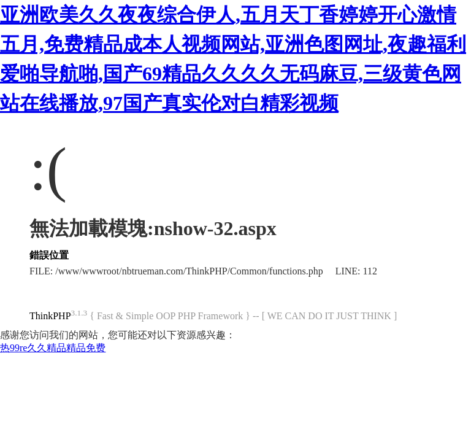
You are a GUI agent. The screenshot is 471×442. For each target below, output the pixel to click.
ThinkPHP (50, 316)
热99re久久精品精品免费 (52, 348)
